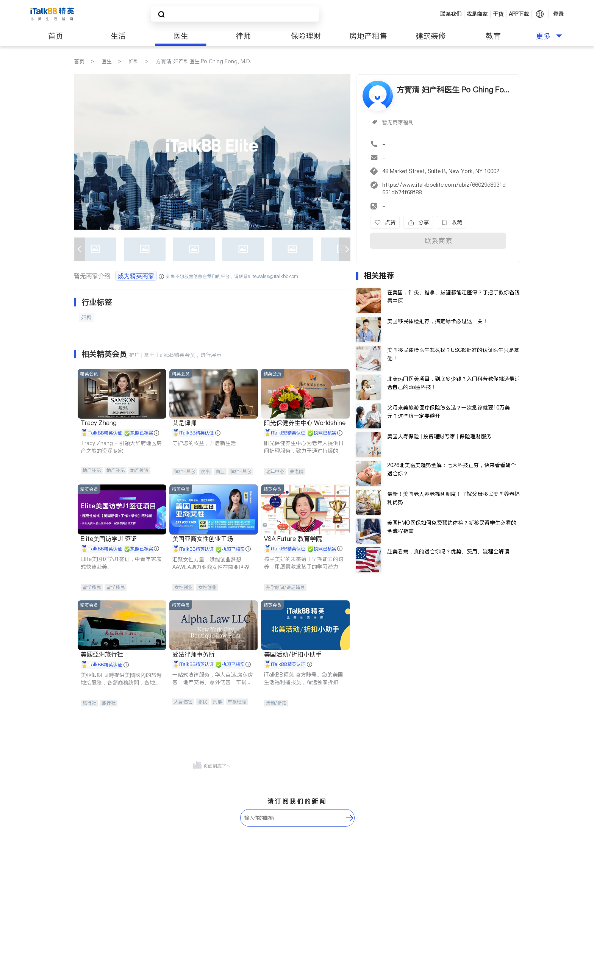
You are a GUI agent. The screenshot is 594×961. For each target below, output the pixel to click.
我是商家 (477, 14)
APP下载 (519, 14)
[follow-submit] (349, 817)
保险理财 (306, 36)
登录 (558, 14)
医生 (180, 36)
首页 (55, 36)
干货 (498, 14)
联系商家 (438, 240)
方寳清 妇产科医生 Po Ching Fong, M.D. (203, 61)
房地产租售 (368, 36)
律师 (243, 36)
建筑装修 (431, 36)
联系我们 (450, 14)
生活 (118, 36)
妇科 (133, 61)
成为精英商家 (136, 276)
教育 (493, 36)
